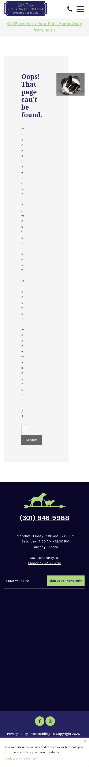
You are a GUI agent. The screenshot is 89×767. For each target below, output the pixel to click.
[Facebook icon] (39, 721)
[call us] (69, 9)
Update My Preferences (21, 758)
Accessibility (40, 734)
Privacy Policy (17, 734)
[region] (44, 752)
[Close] (84, 741)
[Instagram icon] (50, 721)
